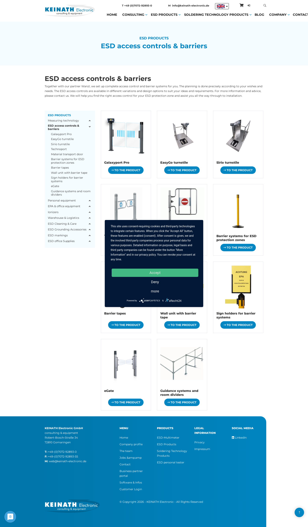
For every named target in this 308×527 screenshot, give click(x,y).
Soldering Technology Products (216, 14)
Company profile (131, 444)
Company (278, 14)
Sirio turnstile (60, 144)
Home (112, 14)
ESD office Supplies (61, 241)
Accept (154, 273)
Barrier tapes (60, 167)
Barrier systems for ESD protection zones (67, 161)
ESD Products (164, 14)
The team (126, 451)
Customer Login (131, 489)
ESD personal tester (170, 462)
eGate (55, 186)
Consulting (133, 14)
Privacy (199, 442)
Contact (125, 464)
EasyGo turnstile (62, 139)
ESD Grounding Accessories (67, 229)
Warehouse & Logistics (63, 218)
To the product (125, 170)
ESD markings (58, 235)
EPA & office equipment (64, 206)
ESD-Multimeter (168, 437)
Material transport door (67, 154)
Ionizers (53, 212)
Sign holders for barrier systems (67, 179)
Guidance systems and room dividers (71, 193)
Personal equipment (62, 200)
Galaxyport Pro (61, 134)
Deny (155, 282)
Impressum (202, 449)
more (155, 291)
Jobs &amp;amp (131, 457)
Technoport (59, 149)
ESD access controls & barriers (63, 127)
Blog (259, 14)
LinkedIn (239, 437)
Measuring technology (63, 120)
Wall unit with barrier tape (69, 172)
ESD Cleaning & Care (62, 223)
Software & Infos (131, 482)
